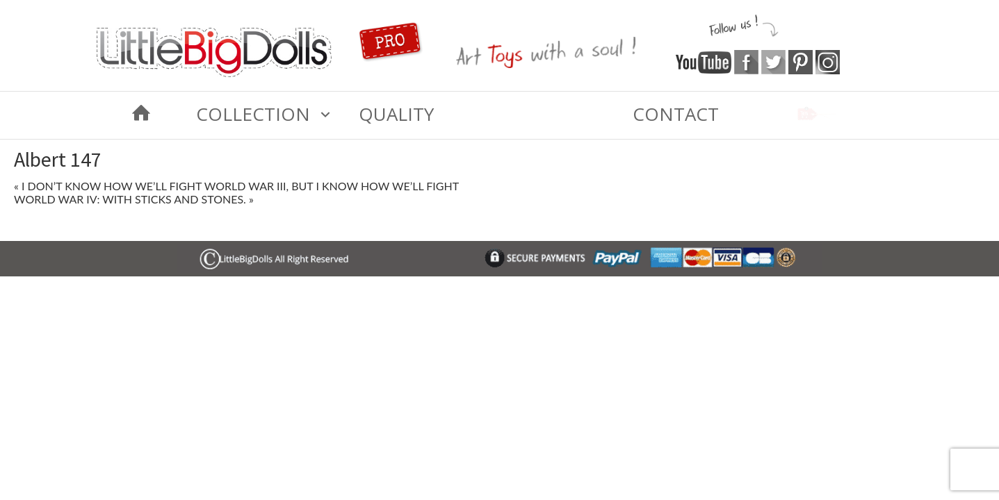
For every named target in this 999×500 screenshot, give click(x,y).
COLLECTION (253, 113)
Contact (676, 113)
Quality (396, 113)
